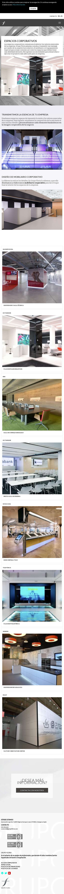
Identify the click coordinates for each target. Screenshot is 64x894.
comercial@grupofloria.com (9, 829)
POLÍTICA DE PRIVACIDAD (10, 866)
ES (61, 16)
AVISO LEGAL (6, 865)
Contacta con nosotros (32, 790)
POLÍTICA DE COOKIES (9, 868)
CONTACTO (53, 16)
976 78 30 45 (4, 827)
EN (59, 16)
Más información (19, 5)
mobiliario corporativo (34, 183)
